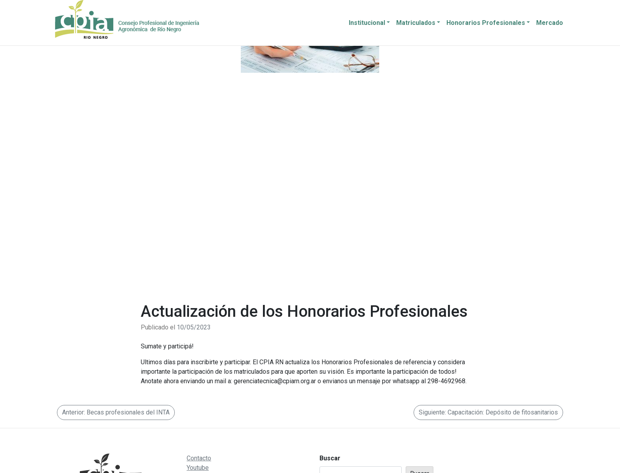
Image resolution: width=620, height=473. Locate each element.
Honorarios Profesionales (485, 22)
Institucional (367, 22)
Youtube (198, 467)
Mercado (549, 22)
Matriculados (415, 22)
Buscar (329, 458)
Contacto (199, 458)
